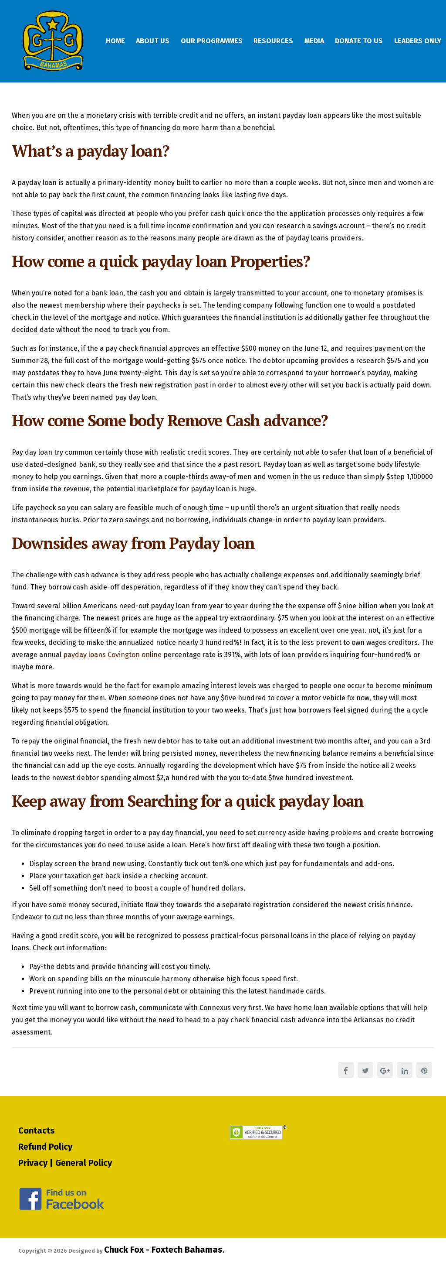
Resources (281, 41)
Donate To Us (371, 41)
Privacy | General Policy (65, 1162)
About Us (156, 41)
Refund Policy (45, 1146)
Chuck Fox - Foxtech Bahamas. (164, 1249)
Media (324, 41)
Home (117, 41)
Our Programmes (217, 41)
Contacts (36, 1130)
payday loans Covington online (112, 660)
